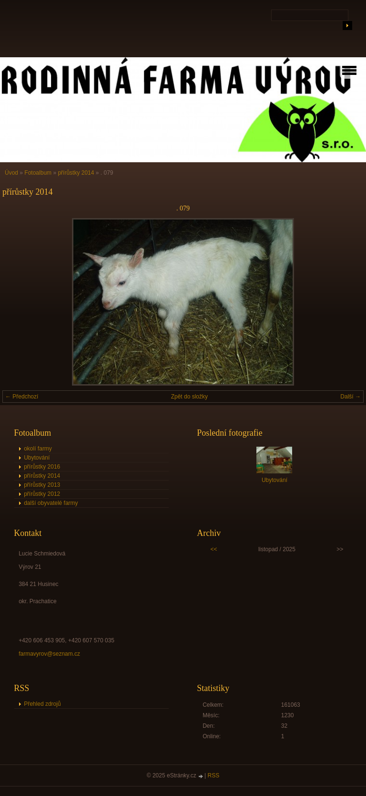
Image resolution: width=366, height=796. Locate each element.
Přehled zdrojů (42, 704)
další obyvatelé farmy (51, 503)
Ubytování (37, 457)
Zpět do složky (189, 396)
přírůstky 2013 (42, 485)
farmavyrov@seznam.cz (49, 653)
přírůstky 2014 (76, 172)
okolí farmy (38, 448)
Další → (350, 396)
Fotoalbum (37, 172)
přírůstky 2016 (42, 466)
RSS (214, 775)
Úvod (11, 172)
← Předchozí (21, 396)
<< (214, 549)
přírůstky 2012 (42, 494)
